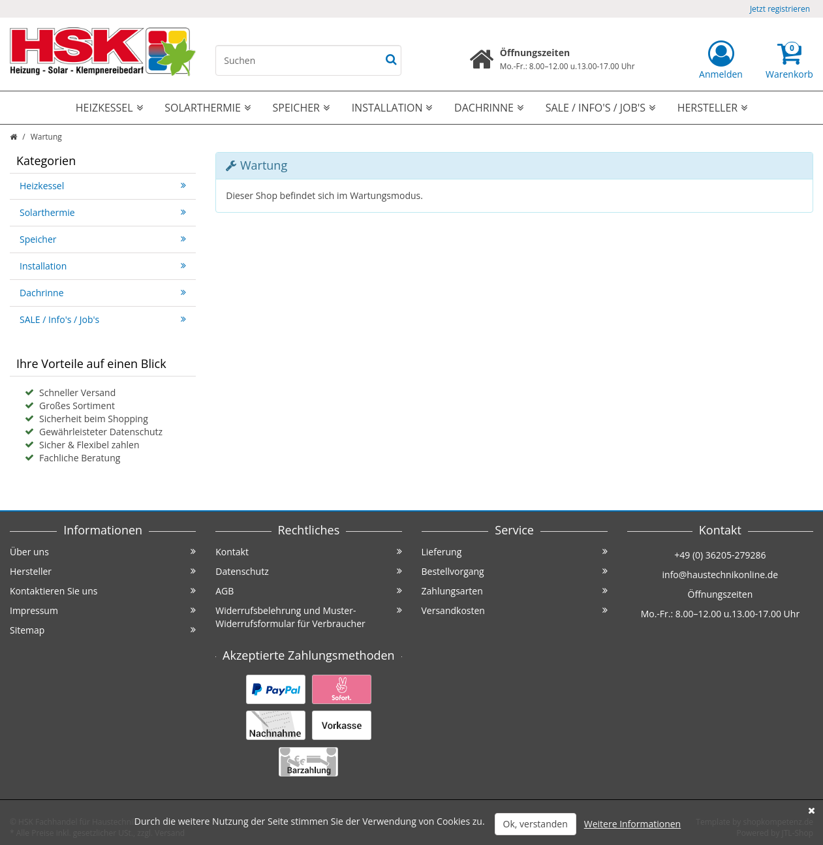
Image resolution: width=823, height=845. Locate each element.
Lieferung (515, 551)
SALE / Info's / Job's (600, 107)
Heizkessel (109, 107)
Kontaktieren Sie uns (103, 591)
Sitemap (103, 630)
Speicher (301, 107)
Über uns (103, 551)
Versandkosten (515, 610)
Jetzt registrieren (780, 8)
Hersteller (712, 107)
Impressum (103, 610)
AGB (308, 591)
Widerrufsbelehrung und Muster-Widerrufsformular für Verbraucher (308, 617)
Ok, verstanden (535, 824)
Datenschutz (308, 571)
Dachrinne (488, 107)
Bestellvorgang (515, 571)
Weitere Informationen (632, 824)
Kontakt (308, 551)
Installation (392, 107)
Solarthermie (207, 107)
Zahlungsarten (515, 591)
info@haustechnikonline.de (720, 574)
